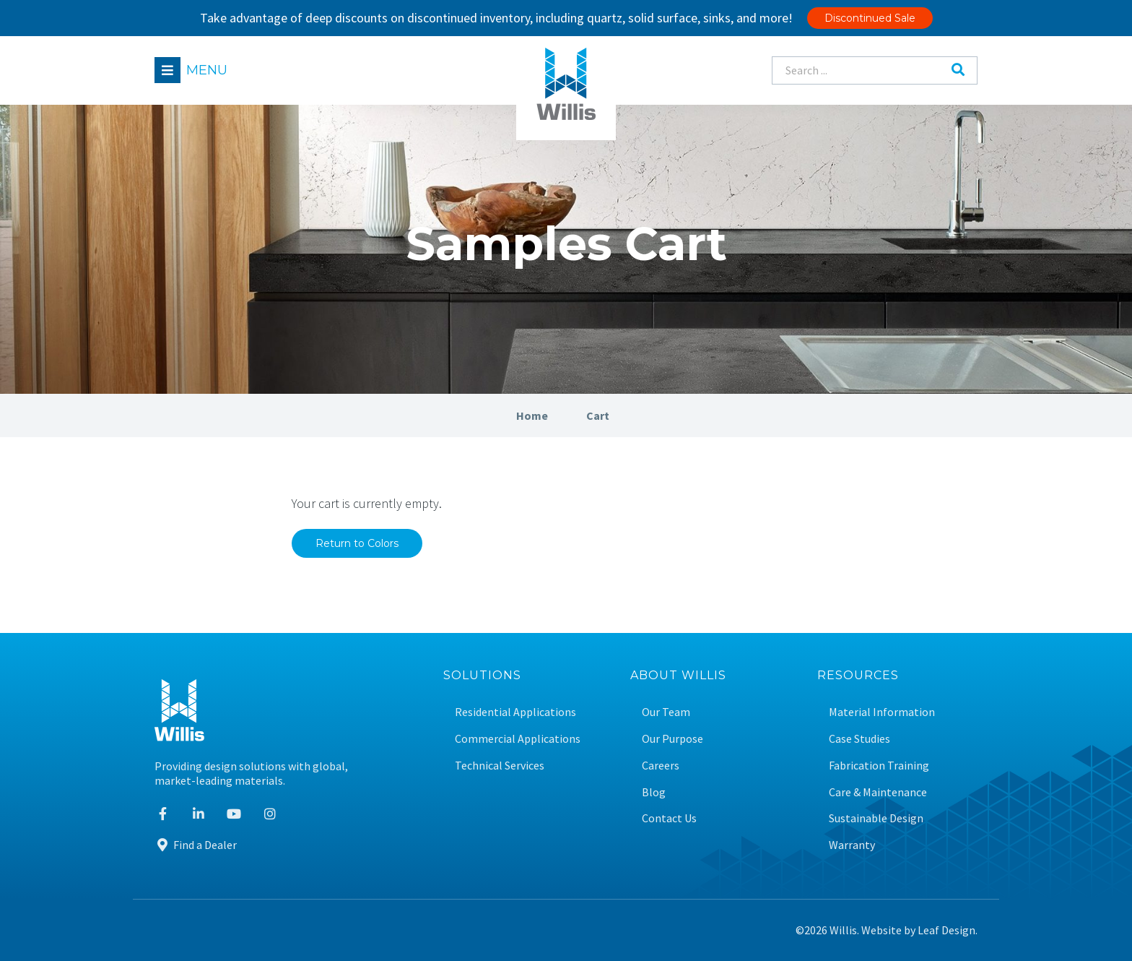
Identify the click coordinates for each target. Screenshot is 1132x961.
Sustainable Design (876, 818)
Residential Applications (515, 712)
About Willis (678, 676)
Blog (654, 792)
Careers (660, 765)
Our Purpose (672, 739)
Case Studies (859, 739)
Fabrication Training (879, 765)
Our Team (666, 712)
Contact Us (669, 818)
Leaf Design (946, 930)
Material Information (882, 712)
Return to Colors (357, 543)
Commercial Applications (517, 739)
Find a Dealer (195, 844)
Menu (206, 70)
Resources (858, 676)
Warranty (852, 845)
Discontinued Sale (869, 18)
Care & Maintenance (878, 792)
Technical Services (499, 765)
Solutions (482, 676)
